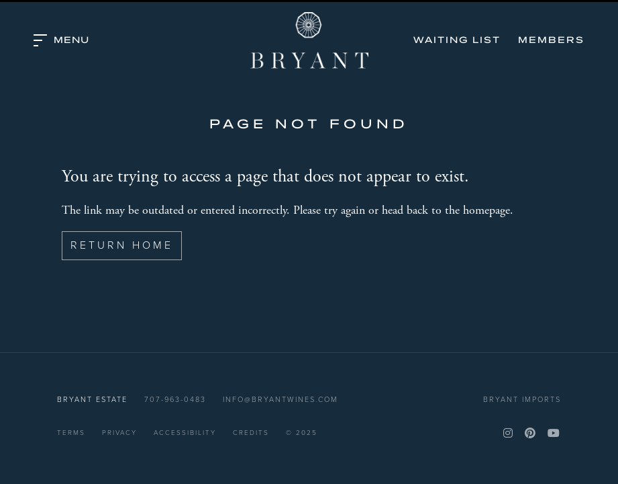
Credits (251, 433)
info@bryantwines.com (280, 399)
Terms (71, 433)
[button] (61, 40)
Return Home (121, 245)
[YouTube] (554, 433)
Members (551, 40)
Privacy (119, 433)
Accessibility (185, 433)
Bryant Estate (309, 40)
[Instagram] (508, 433)
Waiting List (457, 40)
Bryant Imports (522, 399)
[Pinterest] (531, 433)
